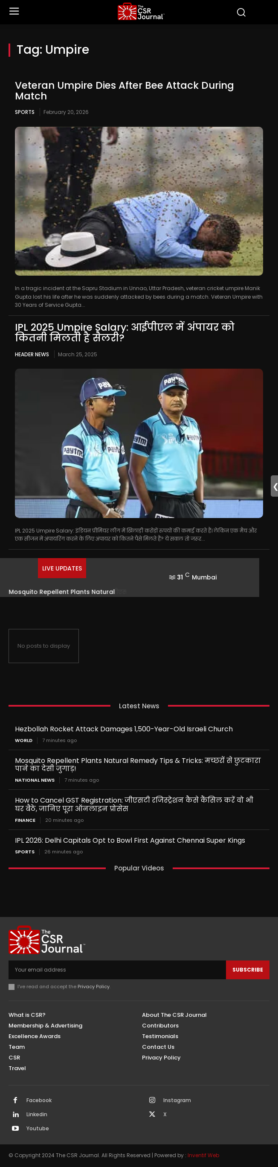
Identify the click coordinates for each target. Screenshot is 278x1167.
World (23, 740)
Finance (25, 820)
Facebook (39, 1100)
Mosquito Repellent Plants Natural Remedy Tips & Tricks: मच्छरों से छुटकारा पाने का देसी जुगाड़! (138, 765)
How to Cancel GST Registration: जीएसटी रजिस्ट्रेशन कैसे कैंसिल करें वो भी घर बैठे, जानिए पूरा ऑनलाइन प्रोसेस (134, 804)
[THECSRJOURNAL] (141, 11)
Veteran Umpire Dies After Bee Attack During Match (124, 91)
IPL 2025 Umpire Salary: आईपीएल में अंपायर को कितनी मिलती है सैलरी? (125, 332)
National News (35, 780)
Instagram (177, 1100)
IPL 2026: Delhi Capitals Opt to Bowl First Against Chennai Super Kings (130, 840)
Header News (32, 354)
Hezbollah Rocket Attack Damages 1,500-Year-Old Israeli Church (124, 729)
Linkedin (36, 1114)
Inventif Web (203, 1155)
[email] (117, 969)
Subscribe (247, 969)
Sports (25, 112)
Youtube (37, 1128)
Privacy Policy (94, 986)
